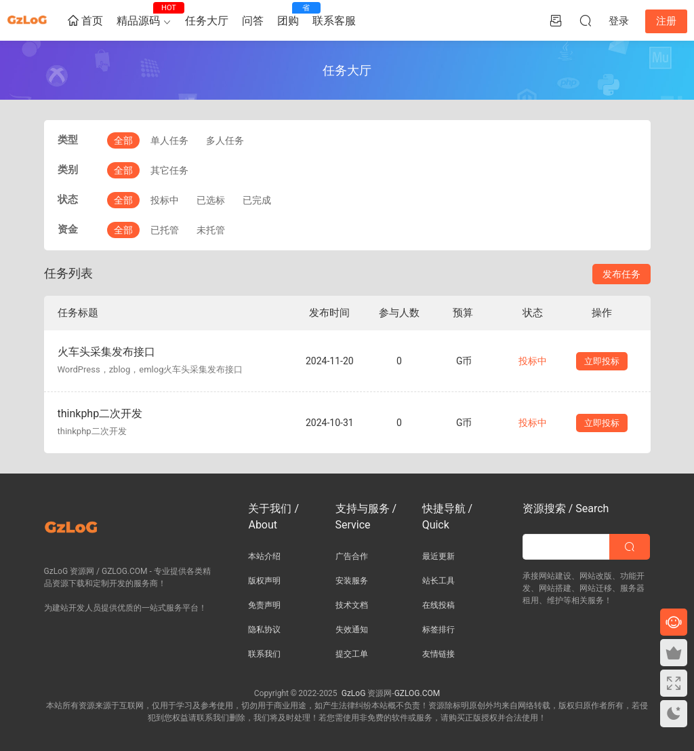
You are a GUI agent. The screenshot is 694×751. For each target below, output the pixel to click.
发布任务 (621, 274)
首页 (85, 21)
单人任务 (169, 140)
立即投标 (601, 361)
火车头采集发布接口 (106, 351)
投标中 (164, 200)
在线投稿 (438, 605)
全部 (123, 140)
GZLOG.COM (417, 693)
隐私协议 (264, 629)
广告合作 (351, 556)
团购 (291, 14)
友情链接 (438, 654)
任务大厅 (206, 20)
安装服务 (351, 580)
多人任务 (225, 140)
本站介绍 (264, 556)
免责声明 (264, 605)
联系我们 (264, 654)
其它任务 (169, 170)
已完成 (257, 200)
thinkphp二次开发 (100, 413)
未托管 (211, 230)
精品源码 (142, 14)
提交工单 (351, 654)
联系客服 (334, 20)
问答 (253, 20)
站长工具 (438, 580)
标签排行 (438, 629)
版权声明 (264, 580)
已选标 (211, 200)
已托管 (164, 230)
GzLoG (354, 693)
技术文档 (351, 605)
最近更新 (438, 556)
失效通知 (351, 629)
